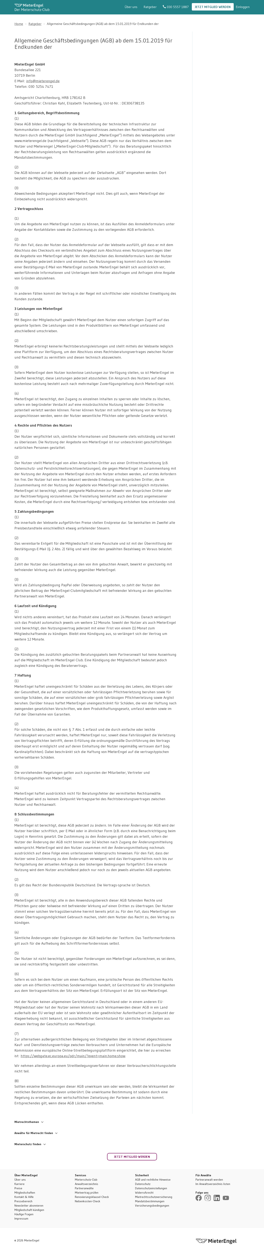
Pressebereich (23, 1201)
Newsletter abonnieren (28, 1205)
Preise (18, 1188)
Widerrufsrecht (144, 1192)
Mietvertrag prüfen (86, 1192)
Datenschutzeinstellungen (151, 1188)
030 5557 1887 (176, 7)
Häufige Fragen (23, 1214)
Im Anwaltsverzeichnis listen (213, 1184)
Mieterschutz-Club (86, 1179)
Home (18, 24)
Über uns (131, 7)
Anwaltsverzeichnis (86, 1184)
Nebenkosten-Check (87, 1201)
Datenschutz (142, 1184)
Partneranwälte (84, 1188)
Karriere (19, 1184)
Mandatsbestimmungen (149, 1201)
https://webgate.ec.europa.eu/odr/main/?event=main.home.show (73, 1056)
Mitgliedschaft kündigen (29, 1210)
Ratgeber (150, 7)
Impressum (21, 1218)
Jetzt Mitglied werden (213, 7)
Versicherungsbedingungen (152, 1205)
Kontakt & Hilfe (24, 1197)
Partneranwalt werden (209, 1179)
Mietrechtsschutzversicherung (153, 1197)
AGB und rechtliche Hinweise (153, 1179)
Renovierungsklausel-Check (92, 1197)
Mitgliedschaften (24, 1192)
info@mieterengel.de (43, 81)
